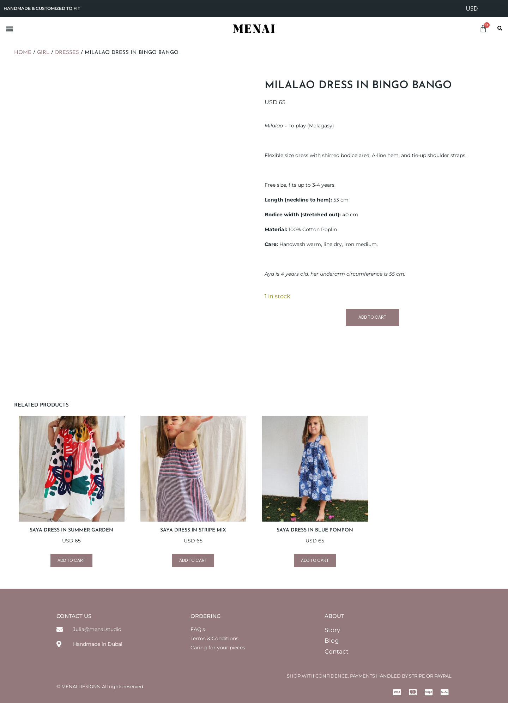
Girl (43, 52)
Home (22, 52)
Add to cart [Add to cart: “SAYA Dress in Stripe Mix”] (193, 560)
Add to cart (372, 317)
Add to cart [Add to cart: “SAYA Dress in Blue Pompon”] (315, 560)
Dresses (67, 52)
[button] (9, 28)
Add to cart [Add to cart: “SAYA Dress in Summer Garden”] (71, 560)
